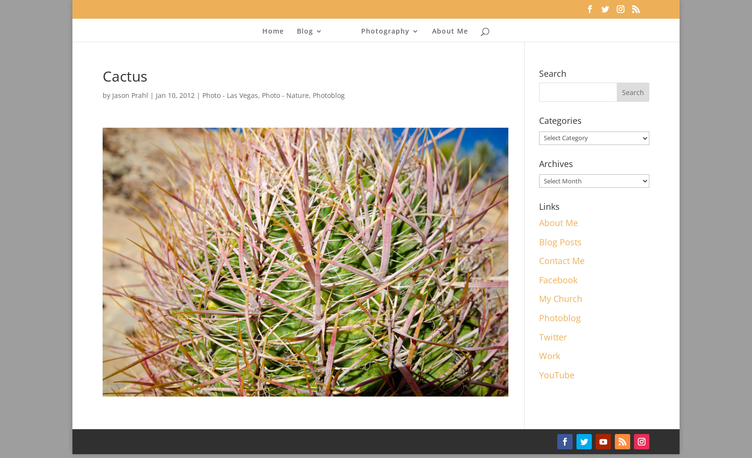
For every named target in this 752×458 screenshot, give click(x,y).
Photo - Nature (285, 95)
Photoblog (329, 95)
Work (549, 356)
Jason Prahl (130, 95)
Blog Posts (560, 242)
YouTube (557, 375)
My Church (560, 298)
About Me (447, 32)
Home (276, 32)
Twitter (553, 337)
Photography (382, 32)
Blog (308, 32)
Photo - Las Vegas (230, 95)
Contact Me (562, 260)
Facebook (558, 280)
